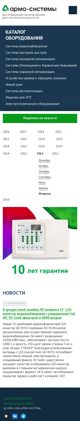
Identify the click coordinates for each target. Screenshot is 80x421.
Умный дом (14, 84)
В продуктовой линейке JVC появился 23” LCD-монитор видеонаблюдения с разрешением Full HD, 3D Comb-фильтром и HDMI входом (39, 314)
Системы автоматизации (24, 91)
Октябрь (44, 171)
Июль (42, 182)
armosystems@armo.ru (18, 397)
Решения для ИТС (19, 97)
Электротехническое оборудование (33, 103)
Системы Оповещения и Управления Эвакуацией (41, 65)
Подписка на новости (40, 118)
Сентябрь (45, 177)
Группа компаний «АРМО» (19, 403)
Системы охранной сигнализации (30, 71)
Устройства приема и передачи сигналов (36, 78)
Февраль (45, 193)
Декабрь (44, 160)
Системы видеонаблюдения (26, 46)
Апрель (43, 188)
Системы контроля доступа (26, 52)
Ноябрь (43, 166)
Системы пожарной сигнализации (30, 59)
